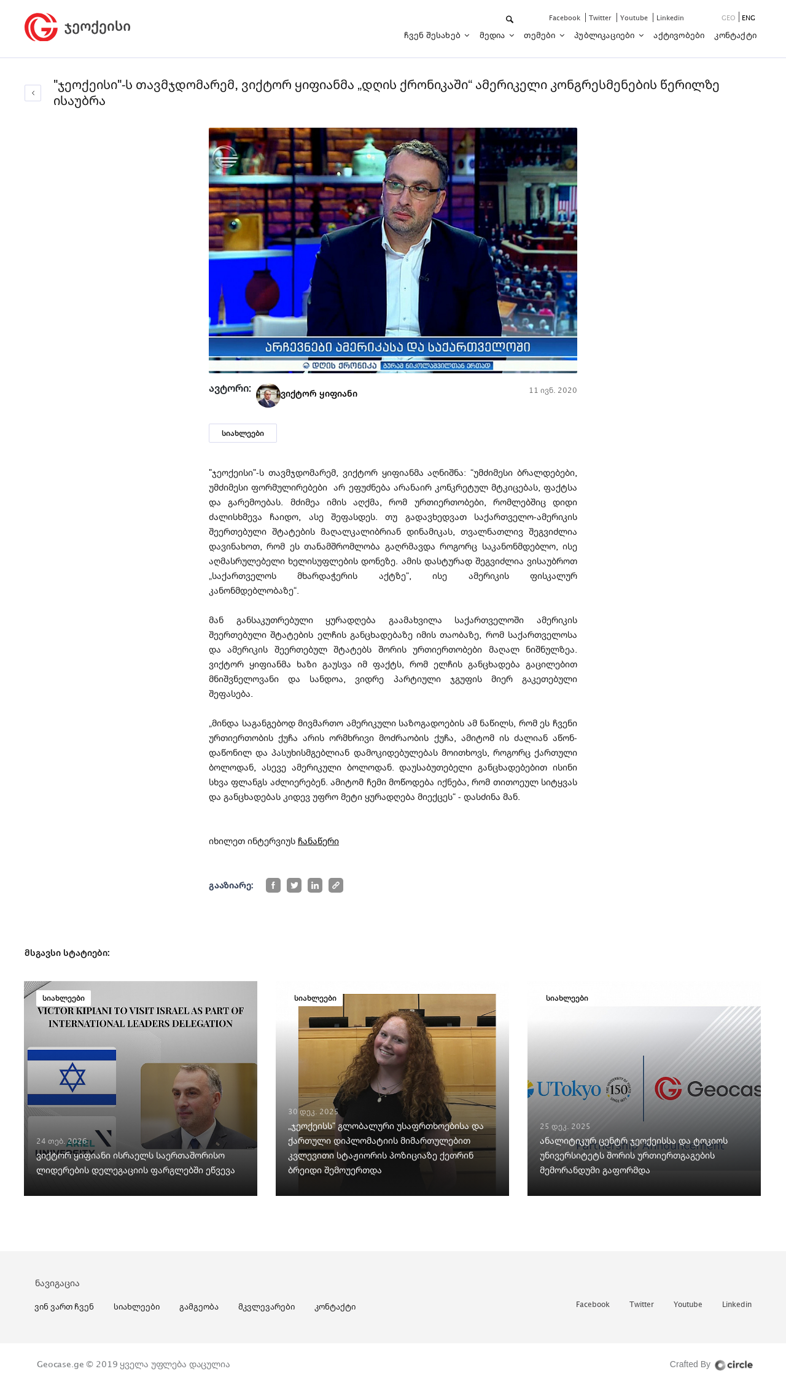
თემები (540, 35)
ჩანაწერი (318, 841)
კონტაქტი (735, 35)
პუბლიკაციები (605, 35)
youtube (635, 17)
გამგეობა (199, 1306)
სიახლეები (243, 433)
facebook (565, 17)
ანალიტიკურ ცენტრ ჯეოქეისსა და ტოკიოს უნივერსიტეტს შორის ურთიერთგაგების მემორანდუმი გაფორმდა (634, 1155)
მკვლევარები (266, 1306)
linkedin (670, 17)
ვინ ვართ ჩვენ (64, 1306)
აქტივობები (678, 35)
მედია (493, 35)
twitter (601, 17)
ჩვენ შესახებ (433, 35)
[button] (510, 20)
